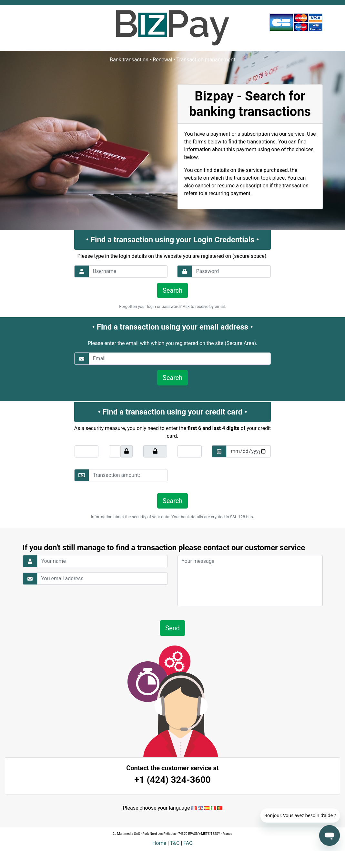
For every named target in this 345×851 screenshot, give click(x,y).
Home (159, 843)
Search (172, 290)
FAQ (188, 843)
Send (172, 628)
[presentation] (221, 475)
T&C (174, 843)
